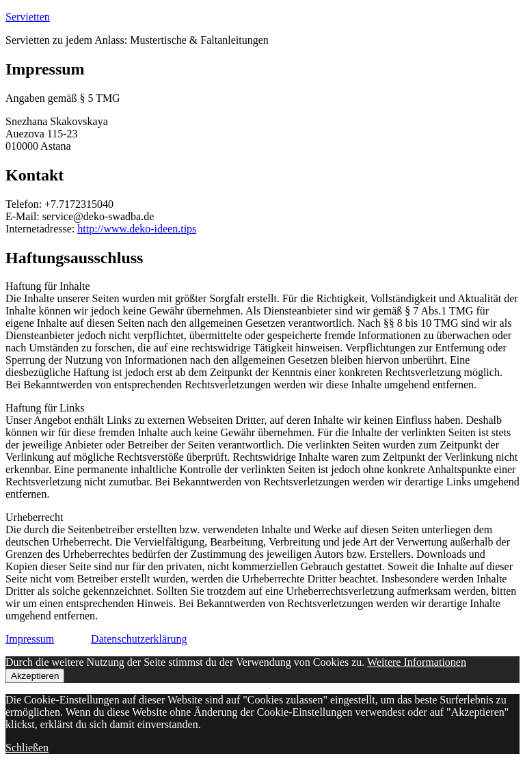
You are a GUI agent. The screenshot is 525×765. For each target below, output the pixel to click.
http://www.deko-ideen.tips (136, 228)
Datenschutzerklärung (139, 639)
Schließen (27, 747)
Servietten (27, 17)
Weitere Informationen (416, 662)
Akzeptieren (35, 676)
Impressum (29, 639)
